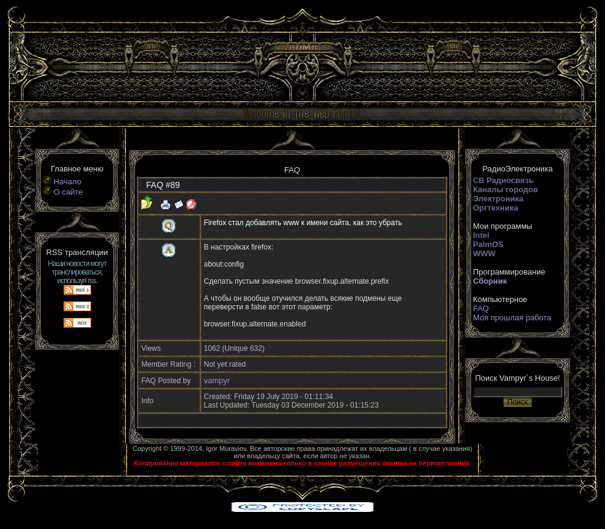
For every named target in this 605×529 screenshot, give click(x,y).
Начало (67, 181)
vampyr (217, 380)
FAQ (481, 308)
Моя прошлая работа (512, 317)
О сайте (68, 191)
